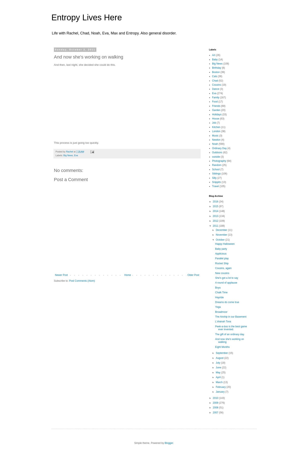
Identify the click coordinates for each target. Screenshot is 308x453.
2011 (216, 225)
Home (127, 275)
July (218, 362)
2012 (216, 220)
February (221, 387)
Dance (215, 89)
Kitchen (216, 127)
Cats (214, 76)
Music (215, 135)
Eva (76, 155)
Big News (68, 155)
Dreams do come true (227, 302)
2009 (216, 402)
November (222, 234)
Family (215, 97)
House (215, 118)
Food (215, 101)
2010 (216, 398)
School (216, 169)
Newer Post (61, 275)
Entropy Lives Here (86, 17)
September (222, 353)
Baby (215, 59)
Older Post (193, 275)
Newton (216, 139)
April (218, 377)
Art (213, 55)
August (220, 358)
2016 (216, 201)
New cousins (222, 273)
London (216, 131)
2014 (216, 211)
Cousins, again (223, 268)
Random (216, 165)
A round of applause (226, 282)
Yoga (218, 307)
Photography (219, 161)
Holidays (217, 114)
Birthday (216, 67)
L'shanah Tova (223, 321)
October (220, 239)
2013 (216, 216)
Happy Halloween (225, 243)
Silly (214, 178)
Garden (216, 110)
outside (216, 156)
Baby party (221, 248)
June (219, 367)
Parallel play (222, 258)
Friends (216, 106)
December (222, 230)
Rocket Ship (222, 263)
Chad (215, 80)
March (219, 382)
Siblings (216, 173)
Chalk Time (221, 292)
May (218, 372)
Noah (215, 143)
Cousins (216, 84)
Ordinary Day (219, 148)
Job (214, 122)
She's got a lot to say (226, 277)
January (220, 391)
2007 (216, 412)
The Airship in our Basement (230, 316)
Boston (216, 72)
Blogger (169, 443)
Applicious (221, 253)
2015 (216, 206)
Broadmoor (221, 312)
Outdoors (217, 152)
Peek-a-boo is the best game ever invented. (231, 328)
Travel (215, 186)
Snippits (216, 182)
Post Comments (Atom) (82, 280)
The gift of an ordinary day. (230, 334)
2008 (216, 407)
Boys (218, 287)
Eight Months (222, 347)
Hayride (219, 297)
